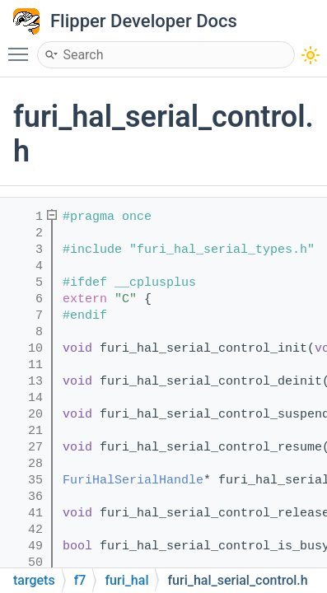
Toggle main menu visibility (22, 47)
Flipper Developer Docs (143, 21)
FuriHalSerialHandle (133, 481)
